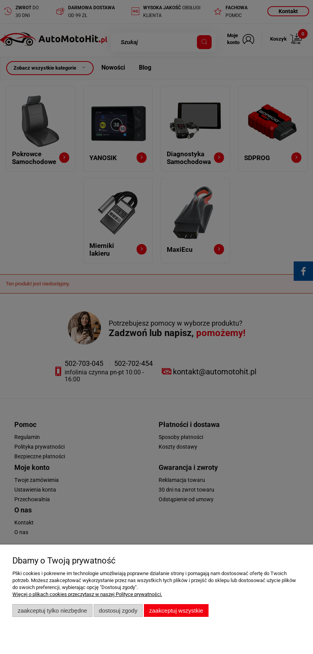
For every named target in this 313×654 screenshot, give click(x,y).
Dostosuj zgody (118, 610)
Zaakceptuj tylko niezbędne (52, 610)
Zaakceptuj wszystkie (176, 610)
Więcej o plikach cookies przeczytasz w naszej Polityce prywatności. (87, 594)
